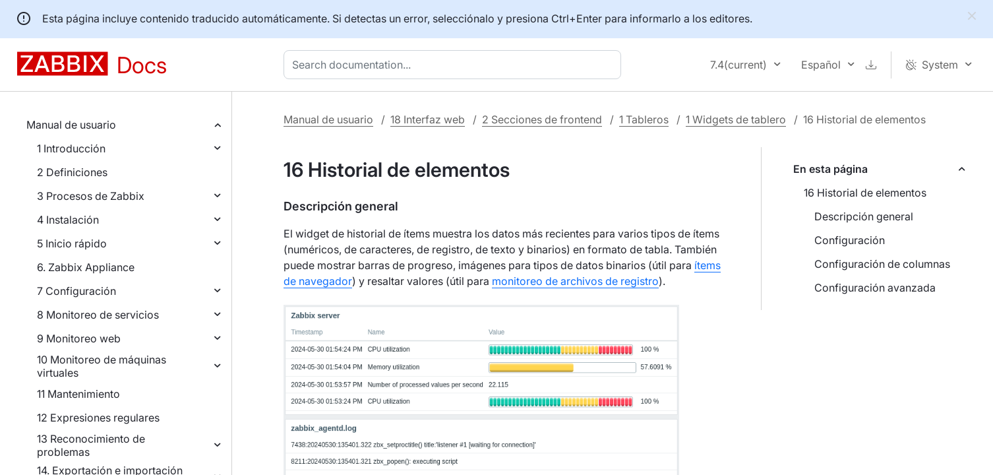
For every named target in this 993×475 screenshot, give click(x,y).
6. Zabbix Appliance (86, 267)
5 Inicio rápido (72, 243)
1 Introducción (71, 148)
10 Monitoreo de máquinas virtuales (101, 366)
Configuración (849, 240)
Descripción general (863, 216)
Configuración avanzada (875, 287)
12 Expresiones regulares (98, 417)
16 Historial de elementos (865, 192)
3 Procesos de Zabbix (90, 196)
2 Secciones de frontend (542, 119)
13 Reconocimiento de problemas (91, 445)
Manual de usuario (71, 124)
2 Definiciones (72, 172)
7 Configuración (76, 291)
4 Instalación (68, 219)
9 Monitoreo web (79, 338)
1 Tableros (644, 119)
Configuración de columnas (882, 263)
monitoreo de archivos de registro (575, 281)
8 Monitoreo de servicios (98, 314)
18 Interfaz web (427, 119)
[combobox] (455, 64)
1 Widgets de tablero (736, 119)
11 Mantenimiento (78, 393)
